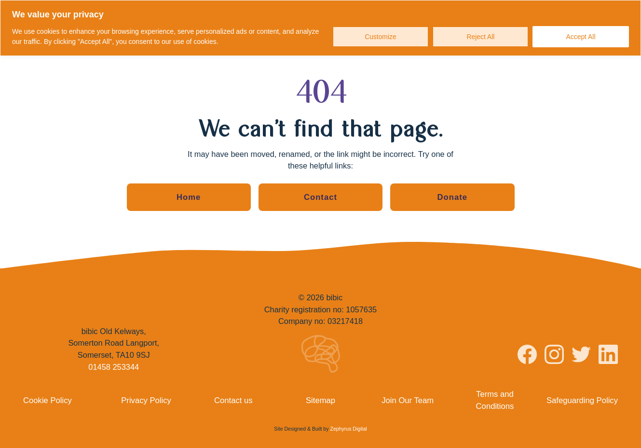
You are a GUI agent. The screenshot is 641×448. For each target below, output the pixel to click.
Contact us (233, 399)
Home (189, 197)
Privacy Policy (146, 399)
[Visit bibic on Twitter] (581, 355)
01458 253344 (113, 366)
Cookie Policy (47, 399)
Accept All (580, 37)
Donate (452, 197)
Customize (380, 37)
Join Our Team (407, 399)
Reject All (480, 37)
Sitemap (320, 399)
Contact (320, 197)
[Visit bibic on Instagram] (554, 355)
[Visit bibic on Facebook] (527, 356)
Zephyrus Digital (348, 428)
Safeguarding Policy (582, 399)
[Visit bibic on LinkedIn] (608, 355)
